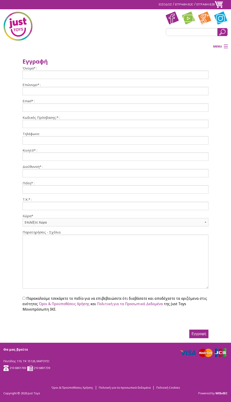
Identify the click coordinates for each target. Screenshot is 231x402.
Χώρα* (28, 216)
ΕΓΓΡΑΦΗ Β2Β (205, 4)
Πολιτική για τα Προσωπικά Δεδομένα (130, 303)
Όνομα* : (30, 68)
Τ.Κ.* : (27, 199)
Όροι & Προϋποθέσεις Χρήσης (64, 303)
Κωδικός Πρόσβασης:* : (41, 117)
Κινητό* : (30, 150)
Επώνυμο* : (32, 85)
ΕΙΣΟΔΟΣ (165, 4)
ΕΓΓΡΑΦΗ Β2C (184, 4)
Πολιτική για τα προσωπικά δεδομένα (125, 387)
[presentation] (57, 321)
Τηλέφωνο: (31, 134)
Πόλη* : (29, 183)
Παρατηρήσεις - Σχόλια (41, 232)
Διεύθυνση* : (33, 166)
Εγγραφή (199, 334)
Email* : (29, 101)
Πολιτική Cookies (168, 387)
